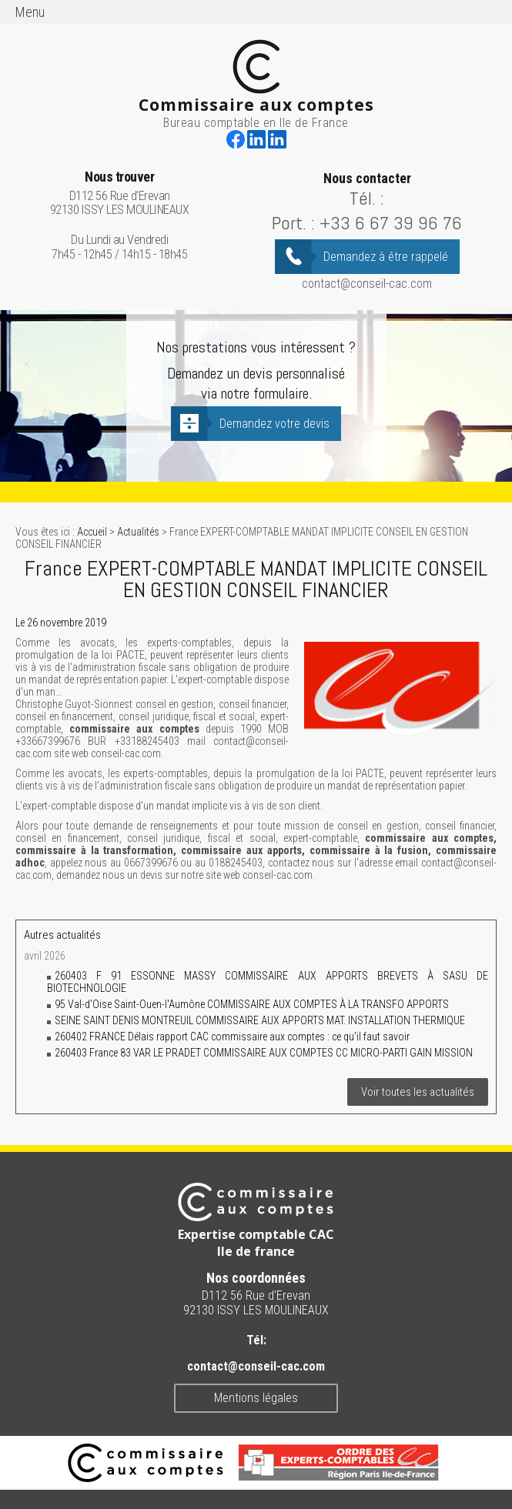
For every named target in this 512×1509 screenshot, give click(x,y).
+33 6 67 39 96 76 (391, 223)
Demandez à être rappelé (385, 256)
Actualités (138, 532)
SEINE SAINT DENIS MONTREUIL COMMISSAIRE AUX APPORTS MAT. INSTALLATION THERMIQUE (260, 1020)
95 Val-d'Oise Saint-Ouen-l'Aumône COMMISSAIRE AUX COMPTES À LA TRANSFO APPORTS (252, 1004)
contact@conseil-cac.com (367, 283)
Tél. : (367, 198)
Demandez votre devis (274, 423)
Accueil (92, 532)
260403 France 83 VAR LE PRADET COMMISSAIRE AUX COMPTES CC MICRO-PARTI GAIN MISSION (264, 1053)
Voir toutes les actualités (417, 1092)
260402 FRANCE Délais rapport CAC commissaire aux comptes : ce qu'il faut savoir (232, 1036)
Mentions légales (256, 1397)
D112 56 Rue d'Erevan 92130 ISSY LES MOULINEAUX (119, 193)
